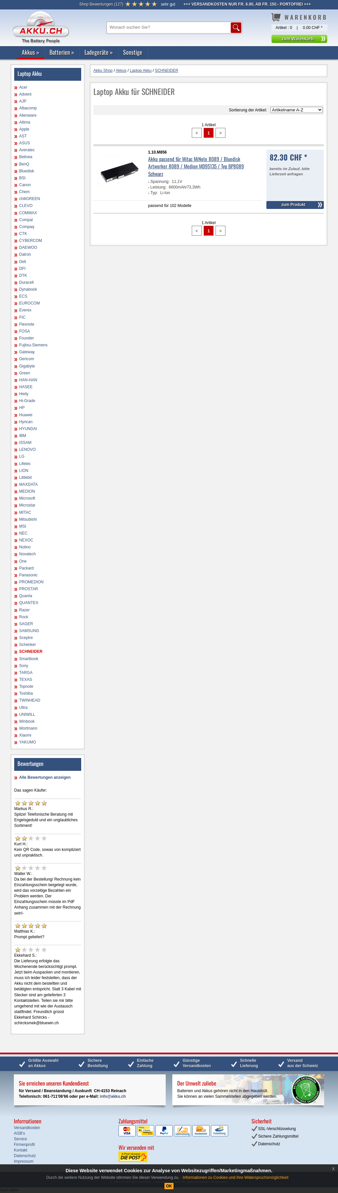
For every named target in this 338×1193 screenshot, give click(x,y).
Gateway (27, 352)
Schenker (27, 644)
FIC (22, 317)
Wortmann (28, 728)
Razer (24, 610)
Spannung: (160, 181)
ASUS (24, 143)
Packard (26, 568)
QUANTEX (28, 602)
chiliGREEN (29, 198)
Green (24, 373)
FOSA (24, 331)
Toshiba (26, 693)
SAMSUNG (29, 630)
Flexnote (26, 324)
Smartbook (28, 658)
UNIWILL (27, 714)
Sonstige (132, 52)
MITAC (25, 512)
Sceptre (26, 637)
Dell (22, 261)
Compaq (26, 226)
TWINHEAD (29, 700)
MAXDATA (28, 484)
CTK (23, 233)
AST (23, 136)
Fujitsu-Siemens (33, 345)
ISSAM (25, 442)
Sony (23, 665)
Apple (24, 129)
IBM (22, 435)
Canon (25, 185)
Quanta (25, 596)
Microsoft (27, 498)
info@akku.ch (113, 1096)
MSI (22, 526)
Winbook (27, 721)
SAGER (26, 624)
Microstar (27, 505)
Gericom (26, 359)
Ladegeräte (98, 52)
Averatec (27, 150)
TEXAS (25, 679)
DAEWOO (28, 247)
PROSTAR (28, 589)
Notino (25, 547)
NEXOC (26, 540)
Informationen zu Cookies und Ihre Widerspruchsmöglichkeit (235, 1177)
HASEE (26, 387)
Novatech (27, 554)
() (101, 4)
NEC (23, 533)
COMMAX (28, 213)
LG (21, 456)
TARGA (25, 672)
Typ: (154, 192)
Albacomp (28, 108)
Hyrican (26, 422)
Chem (24, 191)
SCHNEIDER (31, 651)
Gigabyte (27, 366)
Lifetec (25, 463)
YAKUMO (27, 742)
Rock (23, 617)
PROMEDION (31, 582)
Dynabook (28, 289)
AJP (22, 101)
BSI (22, 178)
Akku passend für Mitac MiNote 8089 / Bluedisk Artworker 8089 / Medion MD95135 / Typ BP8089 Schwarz (196, 166)
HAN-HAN (28, 380)
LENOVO (27, 449)
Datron (25, 254)
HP (22, 407)
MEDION (27, 491)
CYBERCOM (30, 240)
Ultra (23, 707)
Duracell (26, 282)
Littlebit (25, 477)
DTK (23, 275)
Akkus (30, 52)
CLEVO (26, 205)
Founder (26, 338)
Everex (25, 310)
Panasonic (28, 575)
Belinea (25, 157)
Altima (24, 122)
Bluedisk (26, 171)
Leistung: (159, 187)
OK (169, 1186)
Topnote (26, 686)
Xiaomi (25, 735)
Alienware (28, 115)
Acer (23, 87)
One (23, 561)
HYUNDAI (28, 428)
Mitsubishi (28, 519)
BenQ (24, 164)
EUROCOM (29, 303)
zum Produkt (293, 204)
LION (23, 470)
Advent (25, 94)
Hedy (23, 394)
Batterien (62, 52)
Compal (26, 220)
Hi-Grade (27, 400)
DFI (22, 268)
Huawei (25, 415)
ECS (23, 296)
